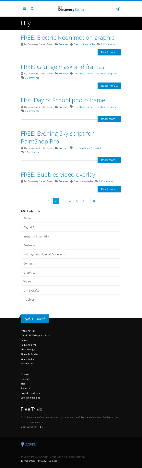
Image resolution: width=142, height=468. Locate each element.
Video (27, 281)
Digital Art (30, 227)
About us (25, 388)
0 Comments (108, 44)
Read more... (109, 52)
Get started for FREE (32, 427)
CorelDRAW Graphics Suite (35, 335)
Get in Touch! (35, 319)
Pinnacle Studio (29, 354)
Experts (25, 374)
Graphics (29, 272)
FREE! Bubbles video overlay (58, 174)
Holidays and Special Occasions (44, 254)
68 (93, 201)
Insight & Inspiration (36, 236)
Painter (25, 340)
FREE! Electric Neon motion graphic (67, 37)
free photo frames (84, 73)
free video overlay (83, 181)
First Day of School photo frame (63, 100)
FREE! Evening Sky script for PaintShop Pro (57, 137)
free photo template (106, 73)
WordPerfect (28, 363)
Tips (23, 383)
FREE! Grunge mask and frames (62, 67)
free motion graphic (84, 44)
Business (29, 245)
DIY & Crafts (31, 290)
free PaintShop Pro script (87, 148)
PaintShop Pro (28, 344)
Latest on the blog (30, 397)
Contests (29, 263)
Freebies (63, 44)
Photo (27, 218)
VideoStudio (27, 359)
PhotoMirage (28, 349)
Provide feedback (30, 393)
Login (118, 9)
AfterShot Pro (28, 330)
